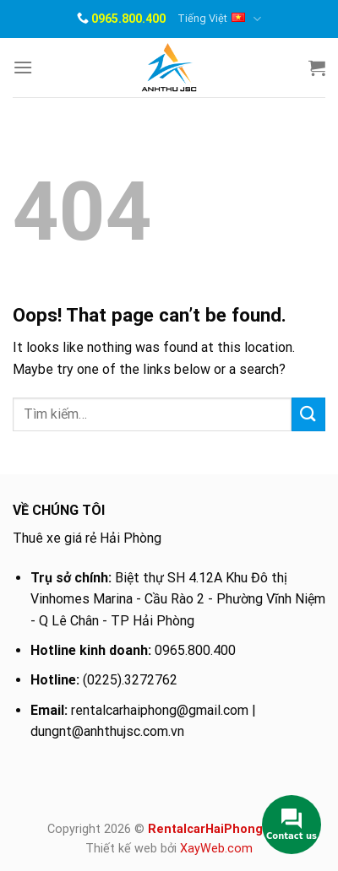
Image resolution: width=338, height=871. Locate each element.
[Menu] (23, 67)
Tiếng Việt (218, 19)
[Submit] (308, 414)
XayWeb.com (216, 848)
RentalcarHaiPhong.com (219, 829)
